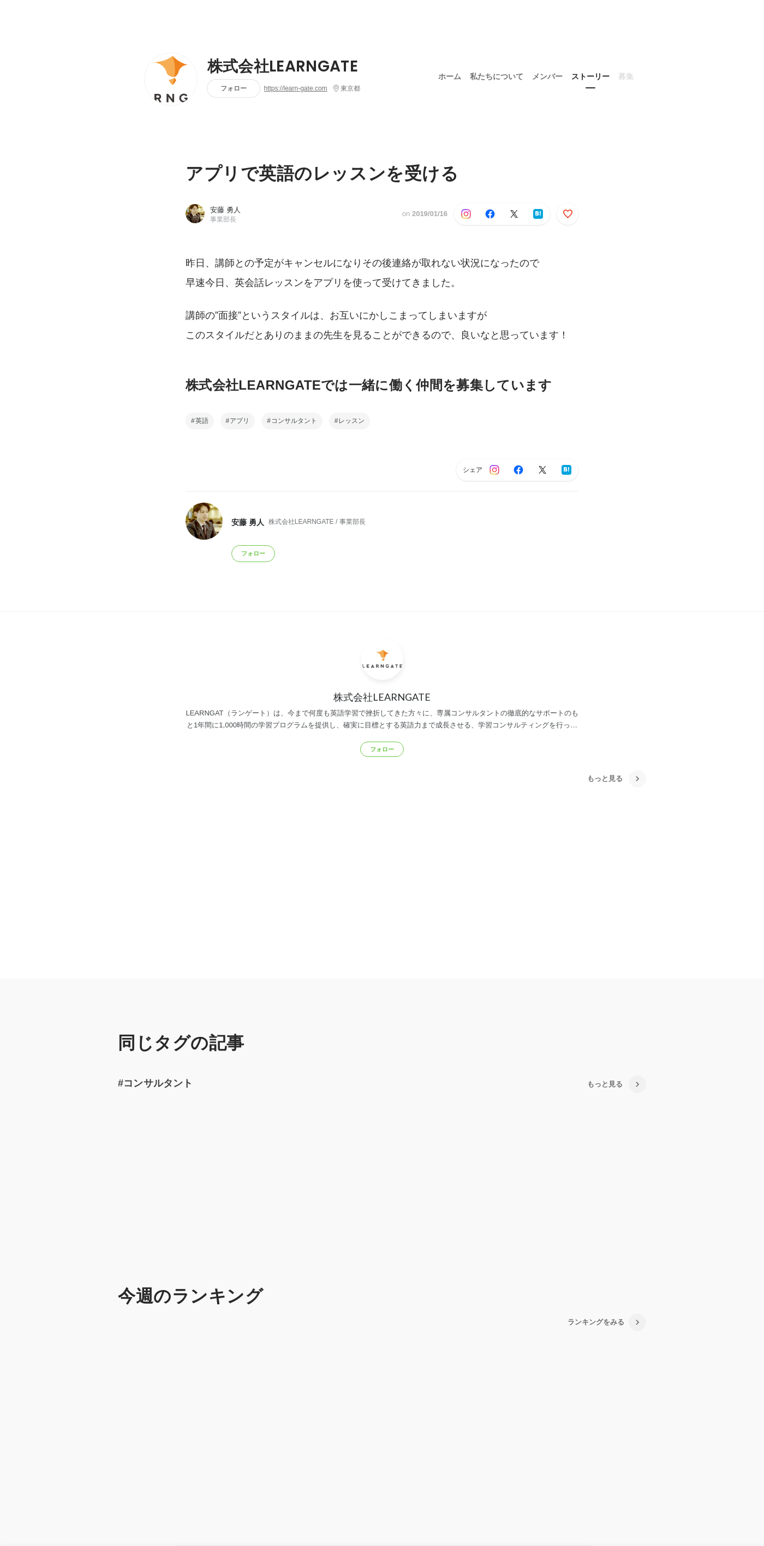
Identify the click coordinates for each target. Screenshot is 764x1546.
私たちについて (496, 75)
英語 (201, 421)
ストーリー (590, 75)
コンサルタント (294, 421)
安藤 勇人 (225, 210)
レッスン (351, 421)
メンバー (547, 75)
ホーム (449, 75)
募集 (626, 75)
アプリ (239, 421)
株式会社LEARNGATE (282, 66)
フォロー (233, 88)
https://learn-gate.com (295, 88)
